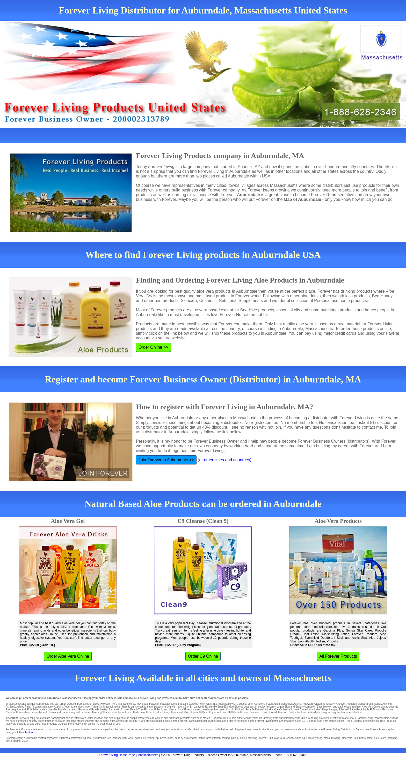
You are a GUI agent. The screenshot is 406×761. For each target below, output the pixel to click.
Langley (333, 709)
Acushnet (286, 703)
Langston (310, 706)
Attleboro (47, 706)
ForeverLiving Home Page (117, 755)
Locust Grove (299, 709)
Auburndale (70, 706)
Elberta (238, 706)
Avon (81, 706)
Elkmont (149, 709)
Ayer (87, 706)
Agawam (308, 703)
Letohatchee (353, 706)
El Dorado (375, 709)
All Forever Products (338, 656)
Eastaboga (63, 709)
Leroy (272, 706)
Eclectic (158, 709)
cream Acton (272, 703)
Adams (297, 703)
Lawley (43, 709)
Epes (220, 706)
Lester (103, 709)
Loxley (384, 706)
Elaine (236, 712)
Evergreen (219, 709)
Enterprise (190, 709)
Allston (318, 703)
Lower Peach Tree (132, 709)
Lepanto (122, 712)
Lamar (195, 712)
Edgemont (215, 712)
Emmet (244, 712)
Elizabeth (344, 709)
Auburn (58, 706)
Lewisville (36, 712)
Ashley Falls (23, 706)
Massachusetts (147, 755)
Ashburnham (365, 703)
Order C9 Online (203, 656)
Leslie (114, 712)
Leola (366, 709)
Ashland (10, 706)
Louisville (263, 706)
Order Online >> (153, 347)
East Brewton (324, 706)
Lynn (180, 709)
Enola (174, 712)
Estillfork (240, 709)
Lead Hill (226, 712)
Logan (280, 706)
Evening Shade (101, 712)
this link (29, 732)
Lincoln (230, 709)
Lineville (52, 709)
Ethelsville (211, 706)
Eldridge (229, 706)
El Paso (203, 712)
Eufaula (249, 709)
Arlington (352, 703)
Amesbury (329, 703)
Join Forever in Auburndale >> (166, 460)
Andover (340, 703)
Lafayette (199, 706)
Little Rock (356, 709)
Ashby (377, 703)
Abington (259, 703)
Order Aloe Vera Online (68, 656)
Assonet (36, 706)
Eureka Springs (161, 712)
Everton (282, 712)
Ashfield (387, 703)
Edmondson (23, 712)
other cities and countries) (227, 460)
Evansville (261, 709)
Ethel (149, 712)
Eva (8, 709)
